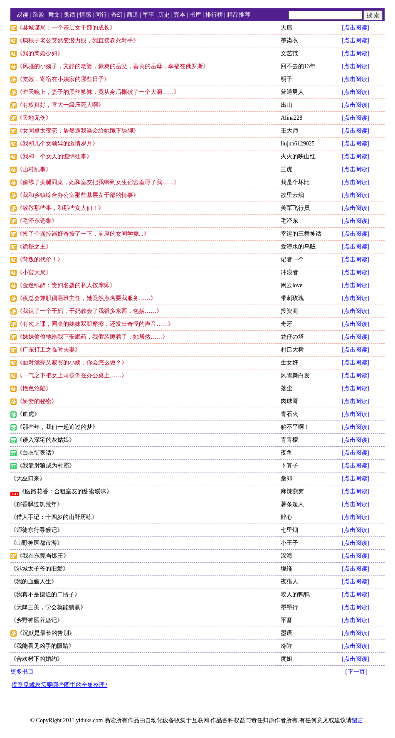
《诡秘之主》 (34, 247)
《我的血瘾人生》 (33, 581)
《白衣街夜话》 (37, 453)
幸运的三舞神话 (301, 234)
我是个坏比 (295, 182)
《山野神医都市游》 (36, 543)
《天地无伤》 (34, 118)
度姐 (286, 659)
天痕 (286, 28)
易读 (22, 15)
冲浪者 (289, 272)
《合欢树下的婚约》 (36, 659)
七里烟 (289, 530)
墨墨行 (289, 607)
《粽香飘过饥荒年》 (36, 504)
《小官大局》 (34, 272)
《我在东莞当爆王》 (43, 556)
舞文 (54, 15)
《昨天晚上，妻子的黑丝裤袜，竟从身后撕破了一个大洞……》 (98, 92)
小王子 (289, 543)
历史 (164, 15)
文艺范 (289, 53)
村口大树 (292, 350)
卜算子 (289, 465)
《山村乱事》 (34, 169)
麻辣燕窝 (292, 491)
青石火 (289, 414)
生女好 (289, 362)
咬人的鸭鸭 (295, 594)
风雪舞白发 (295, 375)
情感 (85, 15)
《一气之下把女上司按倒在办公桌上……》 (72, 375)
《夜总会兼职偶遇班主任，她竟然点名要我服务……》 (86, 298)
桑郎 (286, 478)
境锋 (286, 569)
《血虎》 (28, 414)
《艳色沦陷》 (34, 388)
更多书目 (22, 672)
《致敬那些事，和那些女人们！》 (60, 208)
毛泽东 (289, 221)
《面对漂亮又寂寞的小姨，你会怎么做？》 (72, 362)
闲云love (291, 285)
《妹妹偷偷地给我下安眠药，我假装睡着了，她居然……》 (92, 337)
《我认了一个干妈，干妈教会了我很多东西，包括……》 (89, 311)
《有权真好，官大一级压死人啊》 (60, 105)
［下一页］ (356, 672)
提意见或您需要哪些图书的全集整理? (59, 685)
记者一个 (292, 259)
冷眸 (286, 646)
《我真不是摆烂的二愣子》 (45, 594)
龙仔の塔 (292, 337)
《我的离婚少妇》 (40, 53)
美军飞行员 (295, 208)
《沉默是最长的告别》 (46, 633)
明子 (286, 79)
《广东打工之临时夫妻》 (49, 350)
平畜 (286, 620)
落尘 (286, 388)
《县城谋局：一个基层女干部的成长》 (66, 28)
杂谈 (38, 15)
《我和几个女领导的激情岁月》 (57, 143)
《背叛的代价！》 (40, 259)
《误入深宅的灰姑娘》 (46, 440)
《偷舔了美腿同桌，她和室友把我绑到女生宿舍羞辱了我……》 (98, 182)
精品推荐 (238, 15)
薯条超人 (292, 504)
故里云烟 (292, 195)
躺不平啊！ (295, 427)
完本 (179, 15)
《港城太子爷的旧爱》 (39, 569)
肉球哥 (289, 401)
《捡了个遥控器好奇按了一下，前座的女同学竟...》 (83, 234)
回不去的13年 (298, 66)
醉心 (286, 517)
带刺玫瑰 (292, 298)
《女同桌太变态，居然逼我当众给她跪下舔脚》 (78, 131)
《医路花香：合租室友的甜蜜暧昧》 (65, 491)
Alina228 (291, 118)
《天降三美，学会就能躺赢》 (48, 607)
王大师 (289, 131)
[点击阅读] (355, 28)
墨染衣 (289, 40)
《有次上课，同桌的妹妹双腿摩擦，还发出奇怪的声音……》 (95, 324)
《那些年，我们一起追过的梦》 (57, 427)
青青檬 (289, 440)
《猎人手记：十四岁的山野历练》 (54, 517)
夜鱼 (286, 453)
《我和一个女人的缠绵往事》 (54, 156)
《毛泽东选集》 (37, 221)
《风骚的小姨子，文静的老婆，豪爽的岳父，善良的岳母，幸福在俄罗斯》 (113, 66)
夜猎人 (289, 581)
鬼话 (69, 15)
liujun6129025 (298, 143)
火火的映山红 (298, 156)
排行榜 (214, 15)
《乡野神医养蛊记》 (36, 620)
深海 (286, 556)
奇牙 (286, 324)
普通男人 (292, 92)
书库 (195, 15)
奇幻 (117, 15)
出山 (286, 105)
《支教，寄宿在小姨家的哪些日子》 (63, 79)
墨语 (286, 633)
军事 (148, 15)
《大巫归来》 (27, 478)
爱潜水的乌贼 (298, 247)
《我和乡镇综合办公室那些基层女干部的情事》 (78, 195)
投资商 (289, 311)
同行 (101, 15)
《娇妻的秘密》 (37, 401)
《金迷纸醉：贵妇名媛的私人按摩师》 (66, 285)
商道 (132, 15)
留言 (357, 720)
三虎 (286, 169)
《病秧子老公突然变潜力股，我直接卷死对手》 (78, 40)
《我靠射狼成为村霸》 (46, 465)
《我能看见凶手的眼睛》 (42, 646)
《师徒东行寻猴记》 (36, 530)
